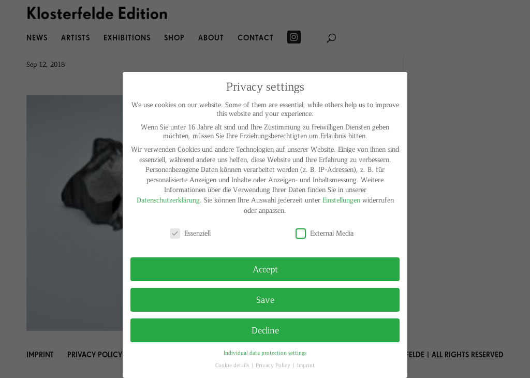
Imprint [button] (306, 364)
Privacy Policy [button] (274, 364)
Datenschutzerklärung (168, 199)
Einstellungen (341, 199)
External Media (325, 232)
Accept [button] (265, 268)
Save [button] (265, 299)
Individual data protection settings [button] (265, 352)
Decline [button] (265, 330)
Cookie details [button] (233, 364)
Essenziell (190, 232)
